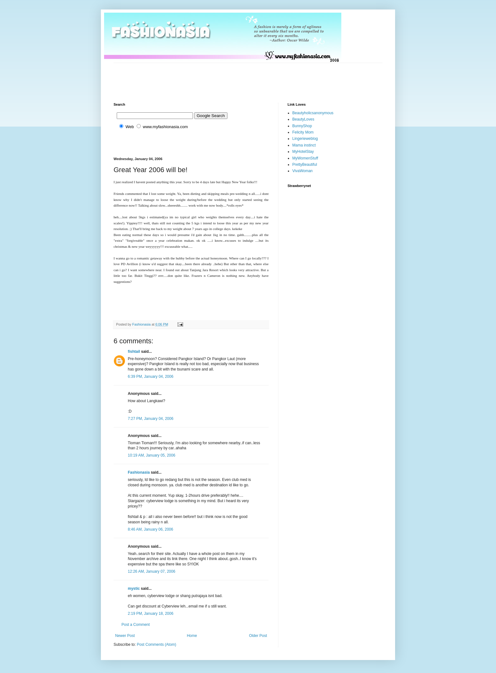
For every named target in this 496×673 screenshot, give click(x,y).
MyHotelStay (303, 151)
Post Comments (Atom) (156, 644)
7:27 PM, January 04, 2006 (150, 418)
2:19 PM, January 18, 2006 (150, 613)
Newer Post (125, 635)
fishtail (134, 351)
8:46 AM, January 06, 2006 (150, 529)
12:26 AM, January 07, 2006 (151, 571)
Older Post (258, 635)
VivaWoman (302, 171)
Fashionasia (139, 472)
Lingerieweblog (305, 138)
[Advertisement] (229, 77)
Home (192, 635)
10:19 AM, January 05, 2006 (151, 455)
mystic (134, 588)
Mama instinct (304, 145)
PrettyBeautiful (304, 164)
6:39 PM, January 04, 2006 (150, 376)
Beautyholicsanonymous (312, 113)
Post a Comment (135, 624)
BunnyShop (302, 126)
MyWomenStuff (305, 158)
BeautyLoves (303, 119)
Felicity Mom (302, 132)
